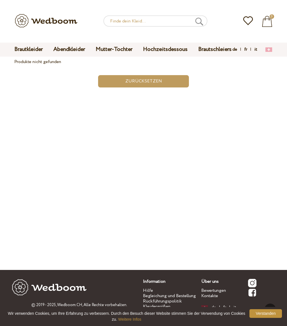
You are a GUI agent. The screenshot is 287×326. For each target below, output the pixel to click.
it (255, 49)
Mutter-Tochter (114, 49)
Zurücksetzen (143, 81)
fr (245, 49)
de (234, 49)
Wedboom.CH (69, 305)
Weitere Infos (129, 319)
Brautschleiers (215, 49)
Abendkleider (69, 49)
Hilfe (148, 290)
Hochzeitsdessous (165, 49)
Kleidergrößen (156, 306)
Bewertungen (213, 290)
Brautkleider (28, 49)
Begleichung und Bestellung (169, 296)
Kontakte (209, 296)
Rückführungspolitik (162, 301)
